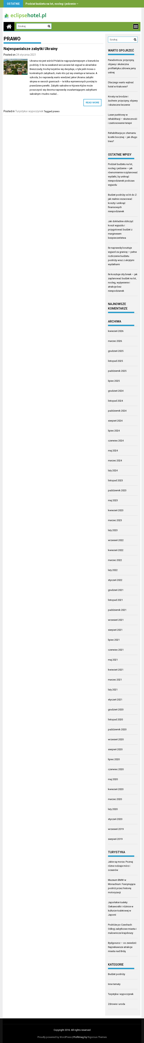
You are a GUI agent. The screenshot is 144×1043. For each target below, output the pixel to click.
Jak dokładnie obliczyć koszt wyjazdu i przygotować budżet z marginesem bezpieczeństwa (120, 229)
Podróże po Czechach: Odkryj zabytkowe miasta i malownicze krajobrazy (122, 928)
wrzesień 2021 (116, 619)
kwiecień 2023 (115, 510)
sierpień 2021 (115, 629)
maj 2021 (113, 659)
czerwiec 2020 (116, 769)
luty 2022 (113, 570)
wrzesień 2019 (116, 829)
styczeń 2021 (115, 699)
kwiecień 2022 (115, 550)
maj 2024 (113, 450)
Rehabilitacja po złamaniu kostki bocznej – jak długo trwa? (122, 137)
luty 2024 (113, 470)
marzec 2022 (115, 560)
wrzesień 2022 (116, 540)
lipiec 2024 (114, 430)
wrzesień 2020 (116, 739)
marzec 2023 (115, 520)
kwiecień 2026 (115, 331)
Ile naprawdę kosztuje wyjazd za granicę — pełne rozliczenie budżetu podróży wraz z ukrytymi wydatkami (122, 256)
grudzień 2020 (115, 709)
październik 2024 (117, 410)
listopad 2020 (115, 719)
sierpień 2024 (115, 420)
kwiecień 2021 (115, 669)
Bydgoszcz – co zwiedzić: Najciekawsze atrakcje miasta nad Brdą (122, 947)
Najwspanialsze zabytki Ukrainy (31, 48)
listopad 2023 (115, 480)
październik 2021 (117, 610)
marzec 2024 (115, 460)
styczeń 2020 (115, 819)
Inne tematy (114, 984)
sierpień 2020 (115, 749)
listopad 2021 (115, 600)
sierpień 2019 (115, 839)
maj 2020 (113, 779)
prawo (56, 111)
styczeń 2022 (115, 580)
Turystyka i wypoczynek (29, 111)
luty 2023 (113, 530)
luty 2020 (113, 809)
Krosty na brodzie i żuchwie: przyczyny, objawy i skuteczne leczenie (123, 100)
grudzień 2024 (115, 390)
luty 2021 (113, 689)
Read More (92, 102)
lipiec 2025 (114, 380)
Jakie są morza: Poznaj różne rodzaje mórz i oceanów (120, 865)
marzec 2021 (115, 679)
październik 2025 (117, 370)
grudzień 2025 (115, 351)
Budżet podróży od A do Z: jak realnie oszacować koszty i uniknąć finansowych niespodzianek (122, 203)
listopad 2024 (115, 400)
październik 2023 (117, 490)
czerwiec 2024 (116, 440)
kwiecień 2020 (115, 789)
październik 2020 (117, 729)
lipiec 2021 (114, 639)
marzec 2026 (115, 341)
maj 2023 (113, 500)
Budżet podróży (116, 974)
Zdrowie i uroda (116, 1004)
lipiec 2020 (114, 759)
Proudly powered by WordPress (55, 1037)
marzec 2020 (115, 799)
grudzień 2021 (115, 590)
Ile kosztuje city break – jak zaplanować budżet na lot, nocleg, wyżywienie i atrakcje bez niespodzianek (122, 282)
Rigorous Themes (97, 1037)
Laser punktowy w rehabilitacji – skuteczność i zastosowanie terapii (122, 118)
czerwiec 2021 (116, 649)
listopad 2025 (115, 361)
